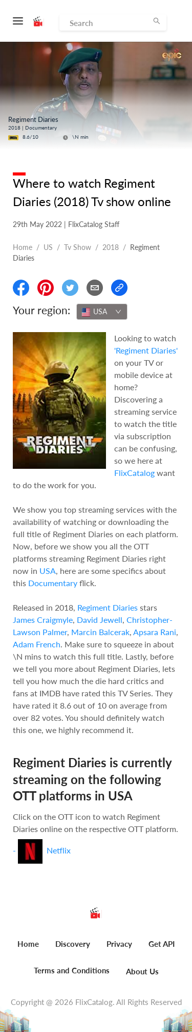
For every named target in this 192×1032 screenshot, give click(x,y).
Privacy (119, 943)
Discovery (72, 943)
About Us (142, 971)
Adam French (36, 644)
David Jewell (99, 619)
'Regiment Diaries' (146, 350)
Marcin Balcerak (100, 632)
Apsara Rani (154, 632)
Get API (161, 943)
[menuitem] (28, 949)
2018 (110, 247)
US (48, 247)
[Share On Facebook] (21, 288)
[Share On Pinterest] (45, 288)
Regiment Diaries (107, 607)
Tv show (77, 247)
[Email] (95, 288)
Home (22, 247)
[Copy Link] (119, 288)
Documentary (52, 583)
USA (47, 570)
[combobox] (101, 312)
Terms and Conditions (72, 970)
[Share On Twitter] (70, 288)
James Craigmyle (43, 619)
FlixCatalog (134, 472)
